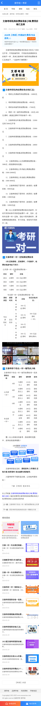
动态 (28, 9)
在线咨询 (10, 704)
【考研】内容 (20, 682)
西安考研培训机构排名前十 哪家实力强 (22, 509)
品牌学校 (15, 691)
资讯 (35, 9)
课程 (20, 9)
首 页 (6, 9)
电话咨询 (31, 704)
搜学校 (17, 3)
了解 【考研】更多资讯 (20, 486)
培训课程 (24, 691)
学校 (13, 9)
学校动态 (33, 691)
